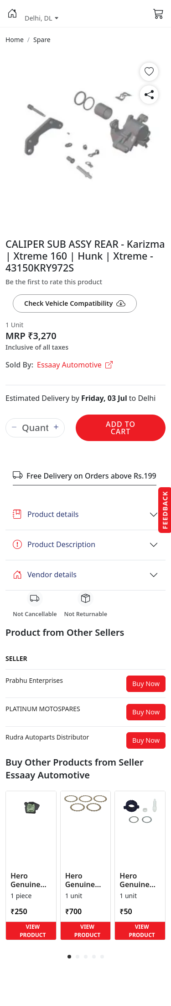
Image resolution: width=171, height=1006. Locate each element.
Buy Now (146, 683)
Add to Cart (120, 427)
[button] (12, 14)
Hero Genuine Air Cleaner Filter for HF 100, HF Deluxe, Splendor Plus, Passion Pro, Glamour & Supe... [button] (30, 880)
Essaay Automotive (75, 365)
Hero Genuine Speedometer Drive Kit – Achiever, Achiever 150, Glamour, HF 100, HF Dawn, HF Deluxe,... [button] (140, 880)
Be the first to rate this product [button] (53, 281)
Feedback (165, 509)
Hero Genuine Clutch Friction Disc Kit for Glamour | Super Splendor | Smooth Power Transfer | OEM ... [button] (84, 880)
